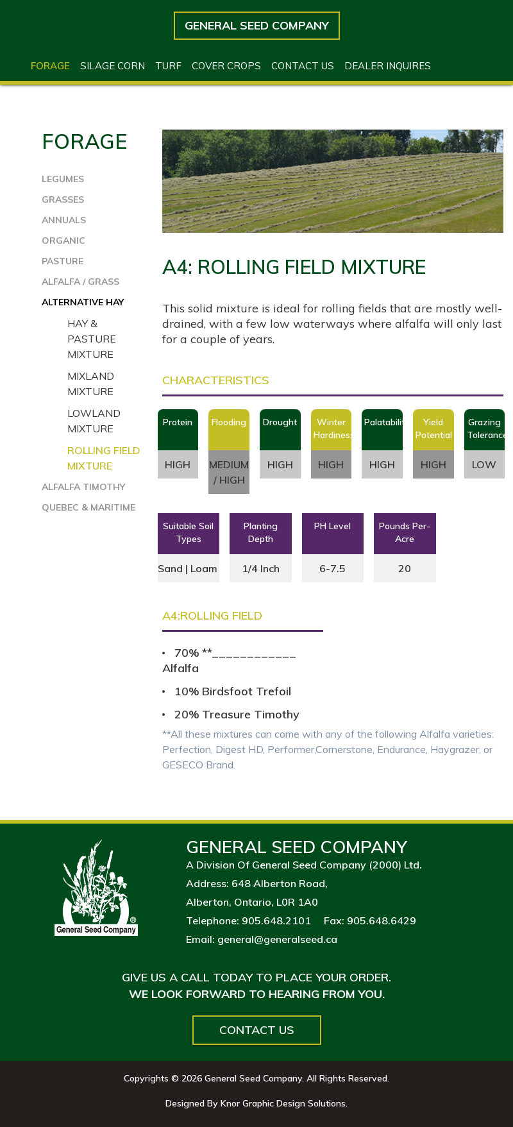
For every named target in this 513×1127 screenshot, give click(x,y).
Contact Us (256, 1029)
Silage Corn (112, 66)
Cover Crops (226, 66)
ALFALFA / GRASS (80, 281)
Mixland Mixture (90, 383)
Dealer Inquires (387, 66)
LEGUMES (63, 179)
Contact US (302, 66)
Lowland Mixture (94, 421)
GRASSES (63, 199)
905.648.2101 (276, 920)
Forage (50, 66)
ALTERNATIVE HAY (83, 302)
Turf (168, 66)
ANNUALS (64, 220)
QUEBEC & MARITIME (88, 507)
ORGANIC (63, 240)
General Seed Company (257, 25)
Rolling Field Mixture (103, 458)
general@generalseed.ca (277, 939)
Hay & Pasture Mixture (91, 338)
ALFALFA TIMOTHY (83, 487)
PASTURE (62, 261)
